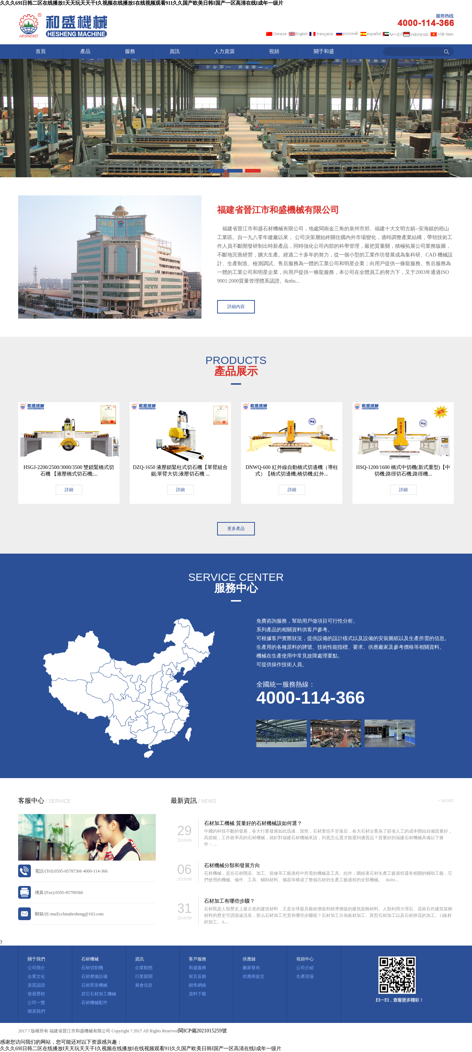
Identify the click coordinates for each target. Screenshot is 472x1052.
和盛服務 (197, 967)
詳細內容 (236, 306)
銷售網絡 (197, 985)
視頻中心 (305, 959)
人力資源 (224, 51)
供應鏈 (249, 959)
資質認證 (36, 985)
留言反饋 (197, 976)
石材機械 (90, 959)
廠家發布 (251, 967)
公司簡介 (36, 967)
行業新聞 (143, 976)
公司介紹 (305, 967)
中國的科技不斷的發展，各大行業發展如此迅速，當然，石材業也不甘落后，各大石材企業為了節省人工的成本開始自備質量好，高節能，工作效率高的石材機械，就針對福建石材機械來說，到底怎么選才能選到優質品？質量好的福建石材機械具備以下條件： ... (328, 838)
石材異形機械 (94, 985)
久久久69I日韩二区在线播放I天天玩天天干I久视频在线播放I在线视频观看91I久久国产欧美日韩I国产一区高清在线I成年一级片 (141, 3)
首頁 (41, 51)
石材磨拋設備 (94, 976)
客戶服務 (197, 959)
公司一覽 (36, 1002)
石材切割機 (92, 967)
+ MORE (446, 800)
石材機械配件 (94, 1002)
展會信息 (143, 985)
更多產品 (236, 528)
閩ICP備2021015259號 (202, 1030)
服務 (130, 51)
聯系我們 (36, 1011)
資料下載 (197, 993)
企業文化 (36, 976)
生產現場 (305, 976)
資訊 (175, 51)
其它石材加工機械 (98, 993)
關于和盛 (324, 51)
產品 (85, 51)
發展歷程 (36, 993)
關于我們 (36, 959)
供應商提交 (253, 976)
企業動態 (143, 967)
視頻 (274, 51)
